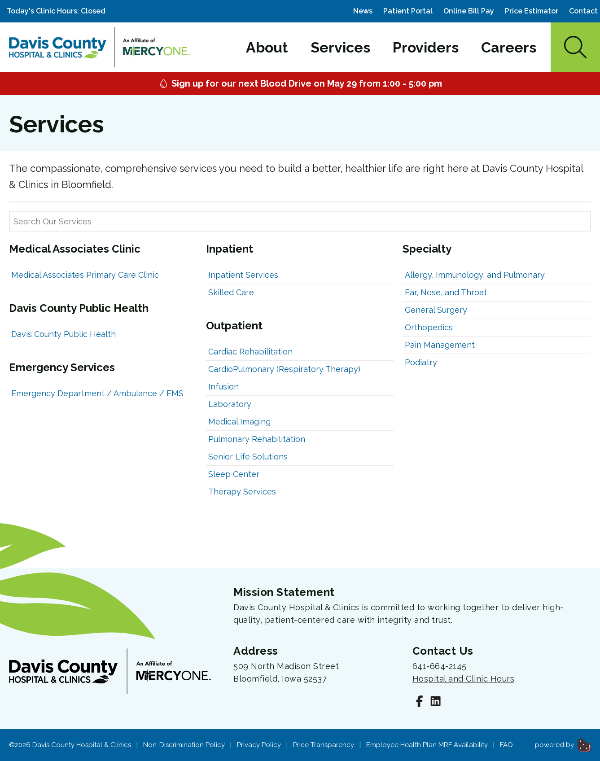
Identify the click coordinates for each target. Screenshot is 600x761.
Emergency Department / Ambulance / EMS (97, 393)
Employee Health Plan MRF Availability (427, 745)
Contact (583, 11)
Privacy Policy (259, 745)
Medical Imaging (239, 421)
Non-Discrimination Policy (184, 745)
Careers (508, 47)
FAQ (506, 745)
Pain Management (440, 345)
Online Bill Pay (468, 11)
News (362, 11)
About (267, 47)
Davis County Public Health (63, 334)
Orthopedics (429, 327)
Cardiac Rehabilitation (250, 351)
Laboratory (229, 404)
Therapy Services (242, 491)
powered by (563, 745)
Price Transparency (323, 745)
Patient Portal (408, 11)
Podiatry (421, 362)
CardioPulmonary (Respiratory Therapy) (284, 369)
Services (340, 47)
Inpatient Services (243, 275)
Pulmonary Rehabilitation (256, 439)
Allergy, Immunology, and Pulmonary (475, 275)
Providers (426, 47)
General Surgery (436, 310)
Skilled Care (231, 292)
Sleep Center (233, 474)
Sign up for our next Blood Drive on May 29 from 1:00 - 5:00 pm (300, 83)
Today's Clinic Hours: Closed (56, 11)
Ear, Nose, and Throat (446, 292)
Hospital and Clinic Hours (463, 678)
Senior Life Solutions (248, 456)
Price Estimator (531, 11)
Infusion (223, 386)
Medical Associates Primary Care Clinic (85, 275)
